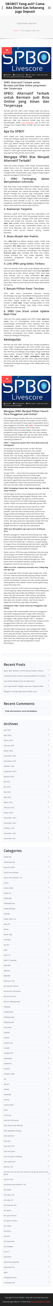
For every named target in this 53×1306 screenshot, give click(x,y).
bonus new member (11, 872)
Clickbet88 (8, 898)
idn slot (6, 945)
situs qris (7, 1141)
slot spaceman (9, 1241)
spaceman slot (9, 1267)
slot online (7, 1226)
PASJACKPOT (9, 1053)
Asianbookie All (9, 862)
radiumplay (8, 1058)
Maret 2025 (8, 802)
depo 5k (7, 924)
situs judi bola (9, 1136)
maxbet (7, 1038)
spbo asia (40, 75)
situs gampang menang (12, 1131)
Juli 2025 (7, 782)
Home (15, 30)
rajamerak (7, 1063)
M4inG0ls (7, 75)
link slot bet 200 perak (12, 991)
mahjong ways (9, 1017)
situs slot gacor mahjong (13, 1156)
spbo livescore (15, 77)
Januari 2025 (8, 813)
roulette (7, 1069)
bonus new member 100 (13, 877)
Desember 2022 (10, 833)
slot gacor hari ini (10, 1215)
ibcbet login (8, 934)
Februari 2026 (9, 745)
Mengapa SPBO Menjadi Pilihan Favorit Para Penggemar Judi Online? (26, 412)
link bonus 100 (9, 981)
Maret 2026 (8, 740)
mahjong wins (9, 1022)
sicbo (6, 1110)
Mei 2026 (7, 730)
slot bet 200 (8, 1179)
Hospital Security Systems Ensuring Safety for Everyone (25, 676)
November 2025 (10, 761)
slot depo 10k (9, 1195)
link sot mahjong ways (12, 1001)
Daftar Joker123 (10, 919)
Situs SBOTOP (9, 1146)
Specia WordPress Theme (40, 1302)
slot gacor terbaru (10, 1221)
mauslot (7, 1032)
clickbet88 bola (9, 903)
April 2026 (7, 735)
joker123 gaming (10, 960)
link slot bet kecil (10, 996)
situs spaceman (9, 1161)
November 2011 (10, 838)
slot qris (7, 1236)
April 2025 (7, 797)
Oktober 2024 (9, 828)
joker (6, 950)
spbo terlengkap (26, 77)
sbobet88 (7, 1094)
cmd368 (7, 914)
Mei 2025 (7, 792)
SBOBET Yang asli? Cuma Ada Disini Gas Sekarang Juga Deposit (25, 7)
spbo (29, 75)
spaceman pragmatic (11, 1262)
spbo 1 (34, 75)
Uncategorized (19, 75)
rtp (5, 1079)
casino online (8, 888)
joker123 (7, 955)
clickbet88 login (9, 909)
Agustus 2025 (9, 776)
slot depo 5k (8, 1200)
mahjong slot (8, 1012)
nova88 (6, 1048)
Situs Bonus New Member (13, 1125)
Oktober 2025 (9, 766)
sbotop (6, 1099)
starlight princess (10, 1277)
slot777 (7, 1252)
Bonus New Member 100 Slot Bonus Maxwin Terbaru (23, 671)
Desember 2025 (10, 756)
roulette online (9, 1074)
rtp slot (6, 1084)
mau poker (8, 1027)
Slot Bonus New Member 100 (15, 1184)
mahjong (7, 1007)
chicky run (7, 893)
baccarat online (9, 867)
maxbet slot (8, 1043)
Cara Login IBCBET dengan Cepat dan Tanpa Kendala (23, 686)
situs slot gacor (9, 1151)
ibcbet (6, 929)
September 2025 (10, 771)
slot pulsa (7, 1231)
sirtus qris (7, 1115)
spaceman (7, 1257)
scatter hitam (9, 1105)
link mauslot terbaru (11, 986)
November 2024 (10, 823)
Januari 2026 (8, 751)
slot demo (7, 1190)
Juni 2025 (7, 787)
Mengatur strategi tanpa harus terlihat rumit (20, 691)
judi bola (7, 970)
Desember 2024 (10, 818)
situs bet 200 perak (11, 1120)
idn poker (7, 939)
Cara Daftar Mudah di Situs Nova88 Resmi (19, 681)
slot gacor (7, 1210)
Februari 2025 (9, 807)
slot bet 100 (8, 1167)
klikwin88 (7, 976)
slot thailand (8, 1246)
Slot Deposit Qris (10, 1205)
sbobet (6, 1089)
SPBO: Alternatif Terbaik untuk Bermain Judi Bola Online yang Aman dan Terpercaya (25, 85)
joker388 (7, 965)
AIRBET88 (8, 857)
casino (6, 883)
